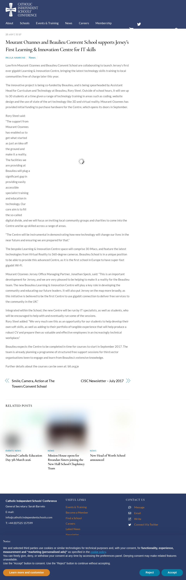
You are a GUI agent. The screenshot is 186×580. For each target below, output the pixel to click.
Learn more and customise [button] (26, 572)
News (68, 23)
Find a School (74, 518)
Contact (14, 34)
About (9, 23)
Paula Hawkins (15, 57)
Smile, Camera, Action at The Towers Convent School (33, 383)
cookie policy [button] (98, 551)
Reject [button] (150, 572)
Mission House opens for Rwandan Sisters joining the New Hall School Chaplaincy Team (66, 461)
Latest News (73, 529)
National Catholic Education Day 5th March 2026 (24, 457)
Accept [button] (172, 572)
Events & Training (47, 23)
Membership (104, 23)
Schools (25, 23)
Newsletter (72, 534)
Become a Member (77, 512)
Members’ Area (149, 31)
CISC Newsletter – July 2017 (102, 381)
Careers (84, 23)
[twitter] (139, 23)
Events (10, 450)
